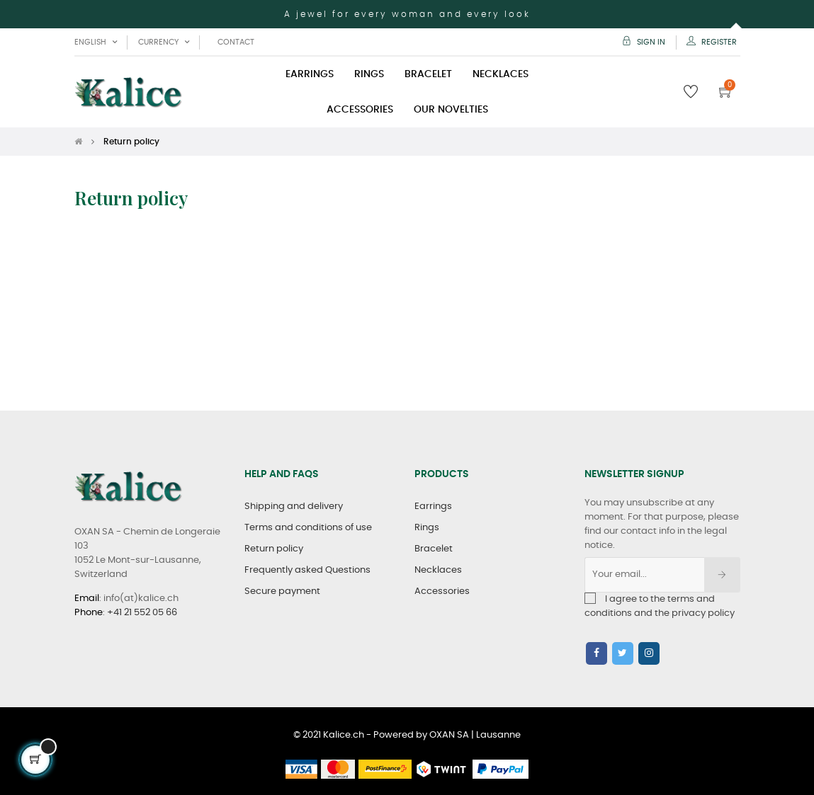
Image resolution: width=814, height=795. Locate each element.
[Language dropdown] (95, 42)
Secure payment (282, 591)
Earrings (433, 506)
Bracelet (433, 549)
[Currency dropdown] (163, 42)
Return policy (273, 549)
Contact (235, 42)
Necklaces (438, 570)
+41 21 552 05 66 (142, 612)
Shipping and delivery (293, 506)
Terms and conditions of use (308, 527)
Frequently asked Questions (307, 570)
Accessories (442, 591)
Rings (426, 527)
